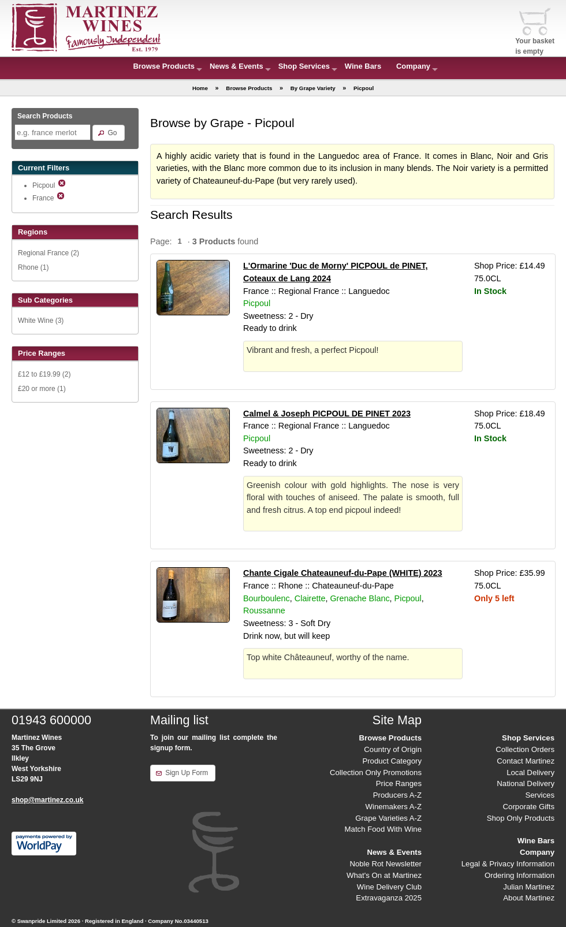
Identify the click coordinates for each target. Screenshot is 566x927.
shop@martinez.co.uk (47, 800)
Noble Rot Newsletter (385, 863)
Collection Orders (525, 749)
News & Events (236, 66)
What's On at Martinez (384, 875)
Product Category (392, 761)
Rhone (28, 267)
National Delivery (525, 783)
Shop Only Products (520, 818)
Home (200, 88)
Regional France (43, 253)
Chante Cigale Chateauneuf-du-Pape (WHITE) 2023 (342, 573)
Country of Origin (393, 749)
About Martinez (528, 898)
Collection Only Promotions (376, 772)
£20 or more (36, 389)
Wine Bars (363, 66)
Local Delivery (530, 772)
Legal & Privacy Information (507, 863)
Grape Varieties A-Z (388, 818)
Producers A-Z (397, 795)
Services (539, 795)
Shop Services (304, 66)
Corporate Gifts (528, 806)
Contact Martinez (525, 761)
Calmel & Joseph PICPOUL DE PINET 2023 (327, 413)
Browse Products (164, 66)
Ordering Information (519, 875)
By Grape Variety (313, 88)
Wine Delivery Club (389, 887)
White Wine (35, 321)
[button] (108, 133)
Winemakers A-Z (394, 806)
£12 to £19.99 (39, 374)
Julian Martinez (528, 887)
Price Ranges (399, 783)
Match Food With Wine (383, 829)
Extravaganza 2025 (389, 898)
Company (413, 66)
